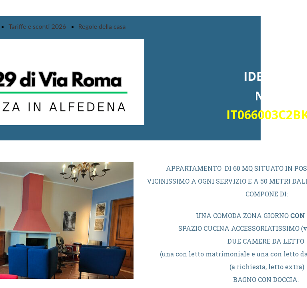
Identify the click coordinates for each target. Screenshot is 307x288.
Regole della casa (102, 26)
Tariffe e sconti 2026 (37, 26)
